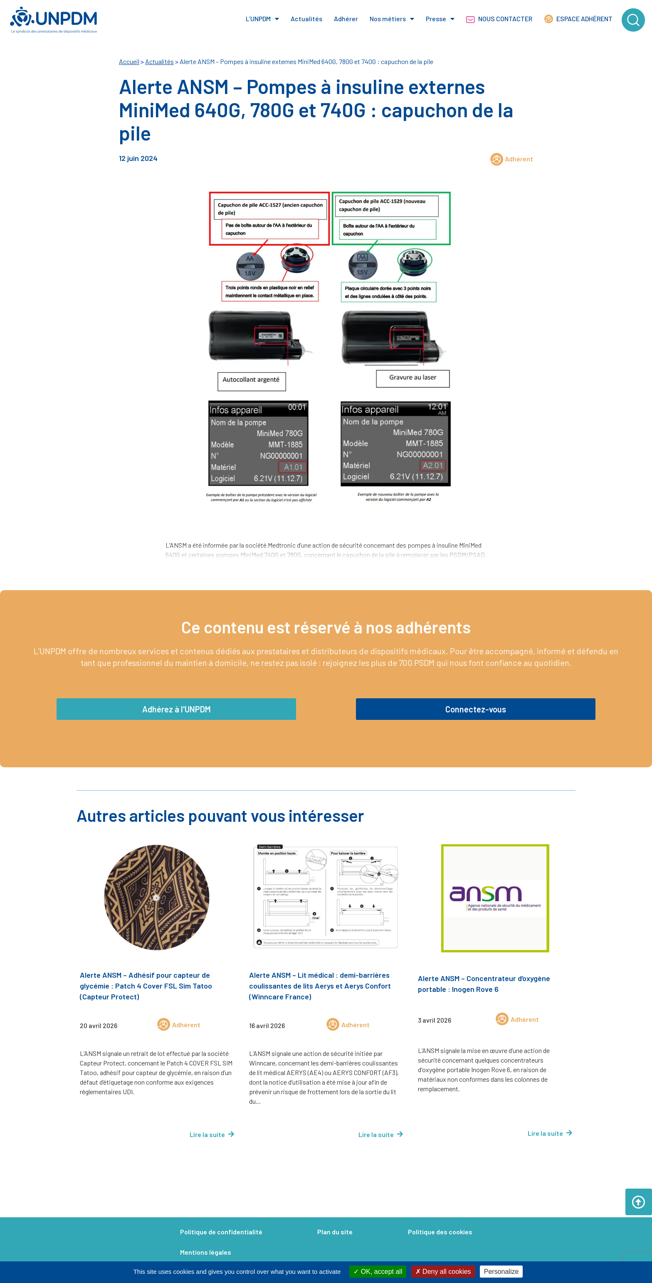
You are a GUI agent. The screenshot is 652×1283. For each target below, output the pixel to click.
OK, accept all (377, 1271)
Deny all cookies (443, 1271)
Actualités (306, 18)
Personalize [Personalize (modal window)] (501, 1271)
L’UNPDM (262, 18)
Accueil (129, 61)
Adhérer (346, 18)
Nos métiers (392, 18)
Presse (440, 18)
